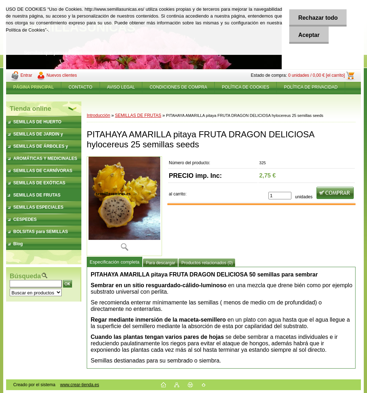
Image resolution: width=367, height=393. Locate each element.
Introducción (98, 115)
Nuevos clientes (62, 75)
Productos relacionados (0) (207, 262)
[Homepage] (33, 87)
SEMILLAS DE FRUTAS (138, 115)
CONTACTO (80, 87)
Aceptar (309, 35)
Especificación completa (114, 262)
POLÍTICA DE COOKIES (245, 87)
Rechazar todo (318, 18)
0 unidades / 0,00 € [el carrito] (316, 75)
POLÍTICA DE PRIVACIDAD (311, 87)
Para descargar (160, 262)
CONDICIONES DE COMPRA (178, 87)
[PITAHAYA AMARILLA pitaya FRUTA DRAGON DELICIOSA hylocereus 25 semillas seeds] (124, 206)
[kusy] (279, 195)
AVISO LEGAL (121, 87)
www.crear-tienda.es (79, 384)
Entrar (26, 75)
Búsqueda (25, 276)
